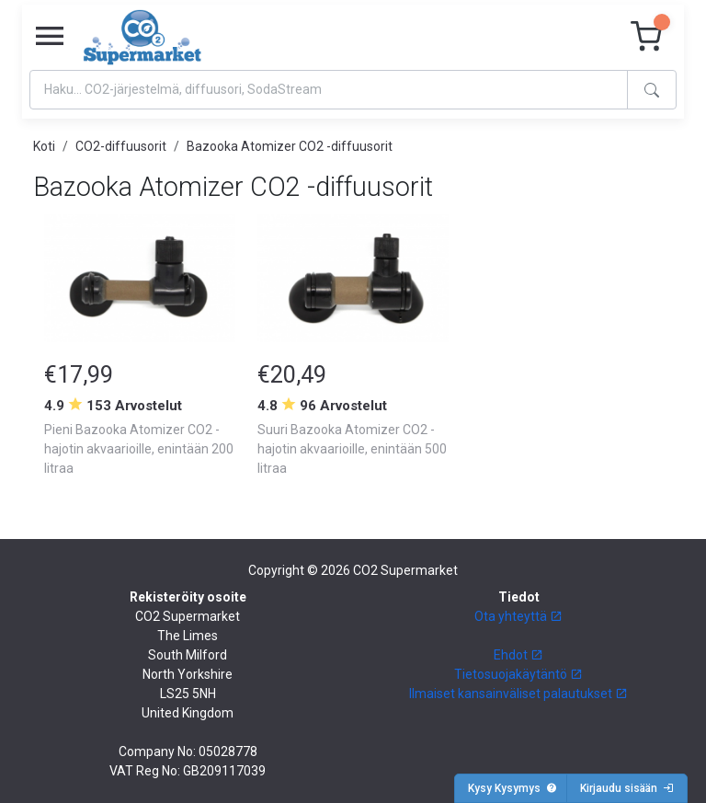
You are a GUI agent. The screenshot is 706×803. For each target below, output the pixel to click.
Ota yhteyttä (518, 616)
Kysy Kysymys (512, 788)
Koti (44, 146)
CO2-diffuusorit (120, 146)
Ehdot (518, 655)
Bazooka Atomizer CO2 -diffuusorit (290, 146)
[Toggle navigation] (49, 36)
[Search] (328, 89)
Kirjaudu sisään (627, 788)
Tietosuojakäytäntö (518, 674)
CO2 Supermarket (405, 570)
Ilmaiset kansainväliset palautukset (518, 693)
